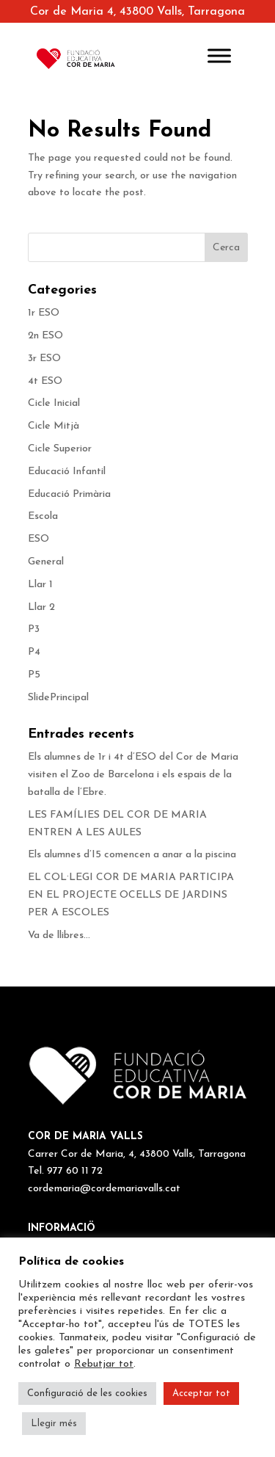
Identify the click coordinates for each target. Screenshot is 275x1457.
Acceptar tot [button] (201, 1393)
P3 (34, 629)
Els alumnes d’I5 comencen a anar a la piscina (132, 854)
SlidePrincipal (58, 697)
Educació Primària (69, 494)
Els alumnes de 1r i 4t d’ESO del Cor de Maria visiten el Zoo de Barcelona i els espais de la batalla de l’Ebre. (133, 775)
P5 (34, 674)
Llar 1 (40, 584)
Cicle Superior (60, 448)
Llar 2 (41, 607)
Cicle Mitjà (53, 426)
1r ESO (43, 313)
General (46, 561)
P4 (34, 652)
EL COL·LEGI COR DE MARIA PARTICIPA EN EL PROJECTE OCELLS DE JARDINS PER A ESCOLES (131, 895)
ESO (38, 539)
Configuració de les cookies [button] (87, 1393)
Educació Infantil (67, 471)
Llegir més (54, 1423)
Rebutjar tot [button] (103, 1364)
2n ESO (45, 335)
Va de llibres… (59, 935)
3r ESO (44, 358)
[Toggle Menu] (219, 55)
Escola (43, 516)
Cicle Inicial (54, 403)
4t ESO (45, 381)
